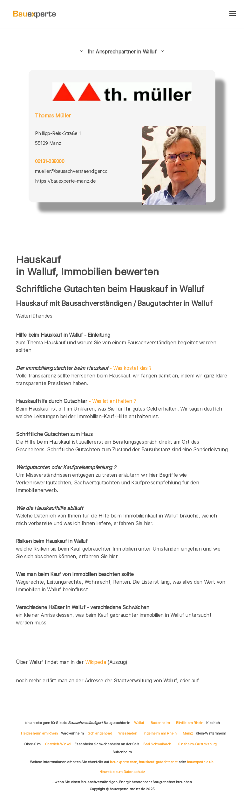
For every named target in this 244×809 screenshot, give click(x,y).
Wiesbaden (127, 733)
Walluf (139, 723)
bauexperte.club (200, 762)
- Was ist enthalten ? (76, 401)
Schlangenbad (100, 733)
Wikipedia (96, 662)
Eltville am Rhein (189, 723)
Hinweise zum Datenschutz (122, 772)
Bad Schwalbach (157, 744)
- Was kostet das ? (84, 368)
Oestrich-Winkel (58, 744)
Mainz (188, 733)
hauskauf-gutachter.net (158, 762)
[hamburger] (232, 14)
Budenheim (160, 723)
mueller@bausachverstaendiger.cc (71, 171)
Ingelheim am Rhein (160, 733)
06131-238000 (49, 161)
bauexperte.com (123, 762)
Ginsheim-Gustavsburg (197, 744)
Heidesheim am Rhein (39, 733)
